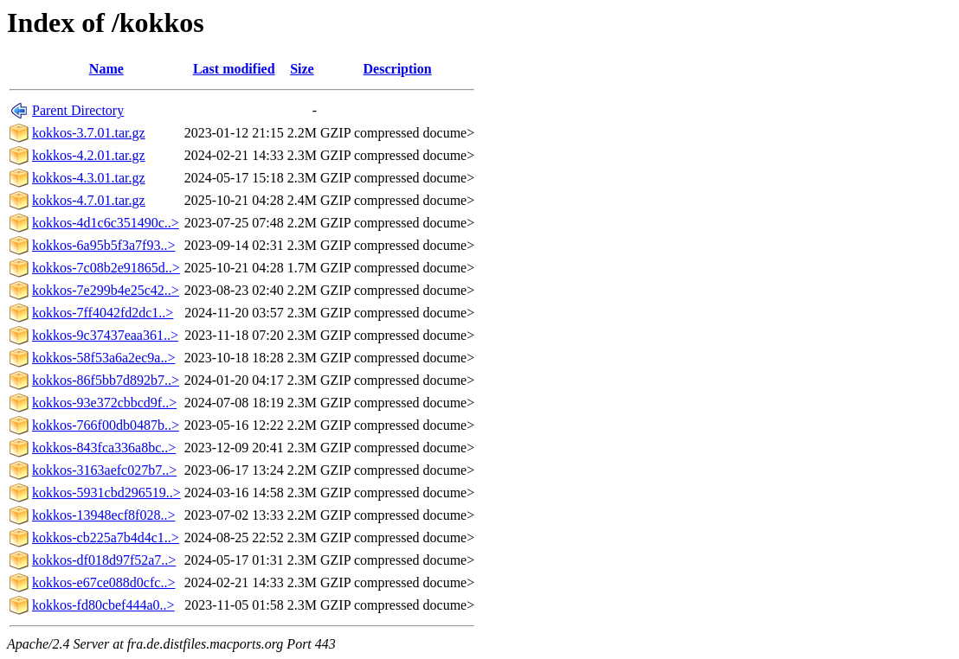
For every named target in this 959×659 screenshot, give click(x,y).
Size (302, 68)
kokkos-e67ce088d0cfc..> (103, 582)
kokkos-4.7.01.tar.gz (88, 200)
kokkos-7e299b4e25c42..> (105, 290)
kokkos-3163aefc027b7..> (104, 470)
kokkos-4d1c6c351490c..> (105, 222)
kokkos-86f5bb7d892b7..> (105, 380)
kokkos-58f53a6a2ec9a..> (103, 357)
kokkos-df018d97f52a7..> (104, 560)
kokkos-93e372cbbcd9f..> (104, 402)
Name (106, 68)
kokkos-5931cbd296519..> (106, 492)
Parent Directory (78, 110)
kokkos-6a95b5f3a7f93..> (103, 245)
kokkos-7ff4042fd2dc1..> (102, 312)
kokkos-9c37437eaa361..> (105, 335)
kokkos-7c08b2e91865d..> (106, 267)
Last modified (234, 68)
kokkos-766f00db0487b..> (105, 425)
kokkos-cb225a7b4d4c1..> (105, 537)
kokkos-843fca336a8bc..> (104, 447)
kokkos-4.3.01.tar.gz (88, 177)
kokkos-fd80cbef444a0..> (103, 605)
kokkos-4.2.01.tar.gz (88, 155)
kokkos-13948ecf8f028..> (103, 515)
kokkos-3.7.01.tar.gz (88, 132)
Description (398, 68)
